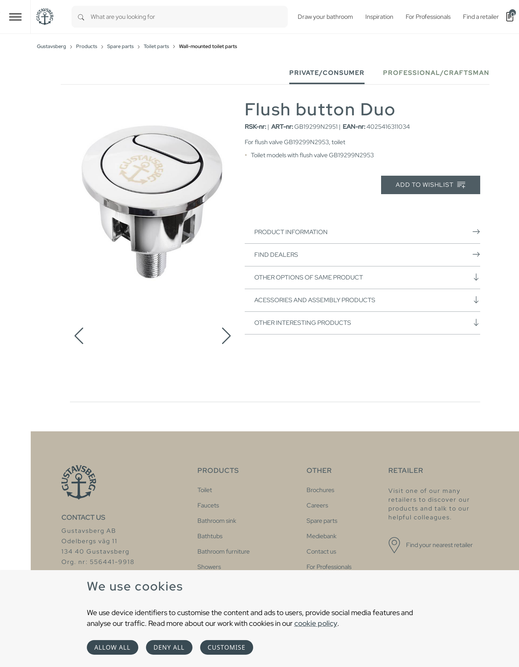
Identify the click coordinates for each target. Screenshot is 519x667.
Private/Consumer (327, 73)
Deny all (169, 647)
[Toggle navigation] (15, 16)
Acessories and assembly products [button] (367, 300)
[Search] (81, 17)
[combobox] (189, 17)
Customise (226, 647)
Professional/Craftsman (436, 73)
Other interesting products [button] (367, 322)
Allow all (113, 647)
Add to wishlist (430, 185)
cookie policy (315, 623)
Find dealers (367, 254)
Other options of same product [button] (367, 277)
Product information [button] (367, 232)
